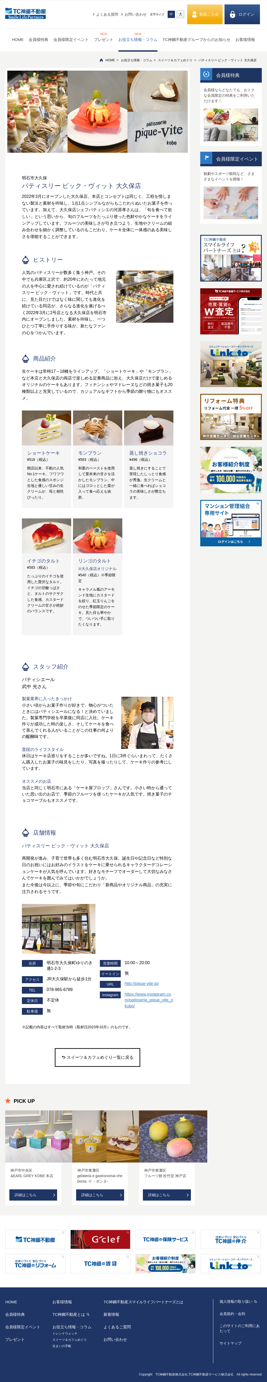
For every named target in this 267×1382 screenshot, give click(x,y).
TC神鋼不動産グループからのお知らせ (196, 39)
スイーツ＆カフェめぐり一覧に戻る (97, 1057)
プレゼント (103, 37)
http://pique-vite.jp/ (142, 983)
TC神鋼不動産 (143, 1302)
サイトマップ (230, 1343)
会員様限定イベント (71, 39)
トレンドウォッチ (64, 1333)
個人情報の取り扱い (236, 1301)
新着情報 (111, 1314)
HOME (18, 39)
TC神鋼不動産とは (68, 1314)
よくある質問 (107, 14)
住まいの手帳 (61, 1346)
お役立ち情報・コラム (137, 37)
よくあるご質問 (117, 1327)
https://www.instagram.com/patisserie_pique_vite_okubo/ (149, 1000)
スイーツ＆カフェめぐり (175, 60)
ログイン (246, 14)
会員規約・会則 (232, 1314)
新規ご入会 (209, 14)
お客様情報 (245, 39)
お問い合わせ (136, 14)
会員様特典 (38, 39)
